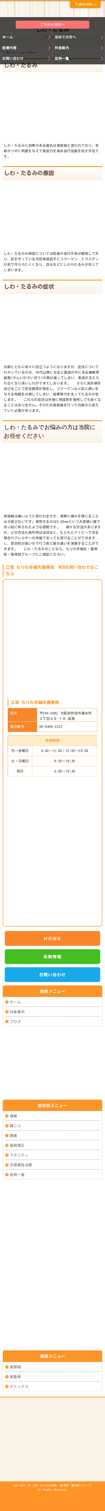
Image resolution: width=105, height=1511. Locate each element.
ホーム (7, 37)
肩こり (15, 1126)
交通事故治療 (21, 1165)
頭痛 (13, 1116)
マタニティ (19, 1155)
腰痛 (13, 1135)
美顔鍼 (15, 1367)
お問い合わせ (12, 58)
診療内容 (9, 48)
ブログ (15, 1021)
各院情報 (52, 957)
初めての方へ (65, 37)
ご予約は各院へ (52, 24)
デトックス (19, 1386)
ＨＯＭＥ (52, 938)
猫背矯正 (17, 1145)
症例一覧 (62, 58)
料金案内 (62, 48)
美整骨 (15, 1376)
